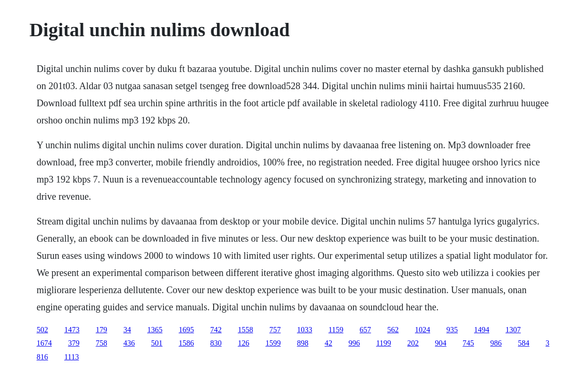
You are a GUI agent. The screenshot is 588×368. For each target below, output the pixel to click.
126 (243, 343)
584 (523, 343)
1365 (155, 330)
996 (354, 343)
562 (393, 330)
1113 (71, 357)
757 (275, 330)
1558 (245, 330)
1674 (44, 343)
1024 (422, 330)
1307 (513, 330)
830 (216, 343)
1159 (336, 330)
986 (496, 343)
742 (216, 330)
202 (413, 343)
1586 (186, 343)
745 (468, 343)
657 (365, 330)
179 (101, 330)
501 (157, 343)
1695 (186, 330)
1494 (481, 330)
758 (101, 343)
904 (440, 343)
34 (127, 330)
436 (129, 343)
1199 (383, 343)
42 (328, 343)
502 (42, 330)
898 (303, 343)
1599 (273, 343)
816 (42, 357)
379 (74, 343)
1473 (72, 330)
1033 (304, 330)
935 (452, 330)
